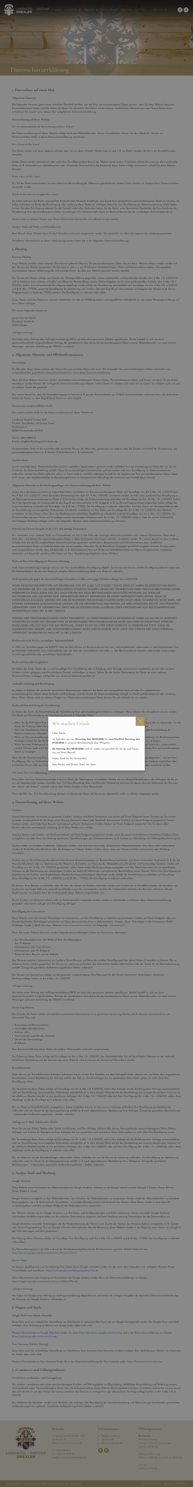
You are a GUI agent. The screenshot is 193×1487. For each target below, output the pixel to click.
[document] (96, 743)
